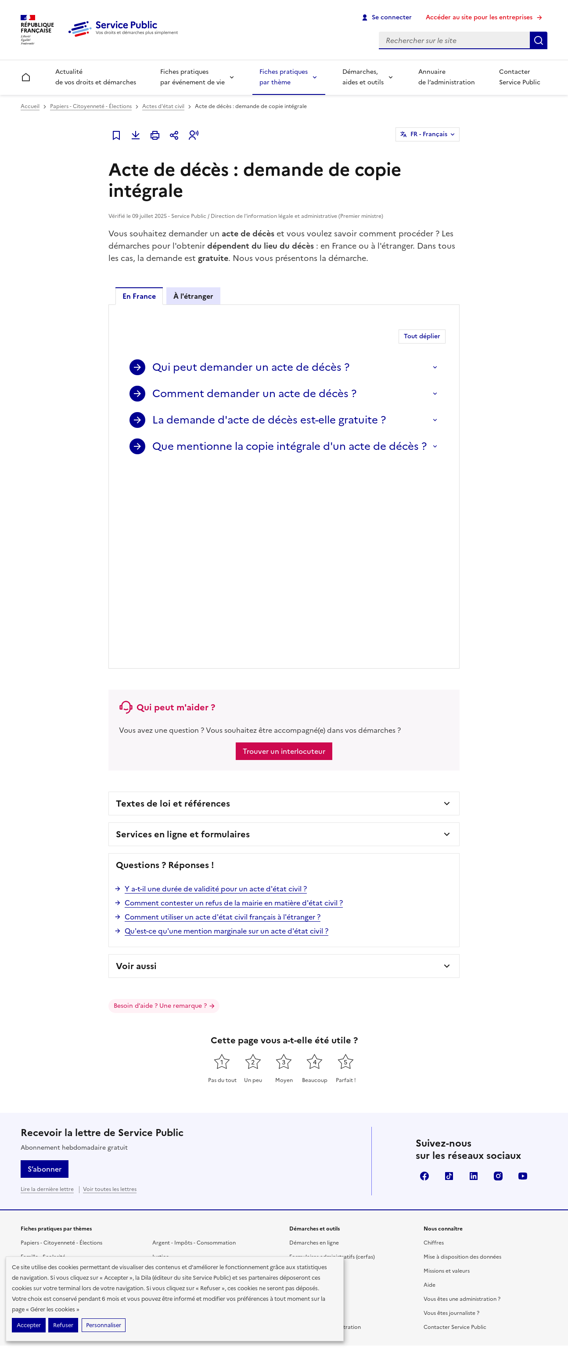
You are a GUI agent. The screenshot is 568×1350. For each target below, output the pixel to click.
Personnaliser (103, 1325)
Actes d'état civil (163, 106)
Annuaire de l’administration (446, 77)
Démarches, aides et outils (363, 77)
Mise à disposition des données (462, 1064)
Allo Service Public (312, 1120)
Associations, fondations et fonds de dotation (210, 1106)
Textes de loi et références (173, 610)
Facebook (424, 983)
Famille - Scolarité (43, 1064)
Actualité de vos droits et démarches (95, 77)
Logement (33, 1106)
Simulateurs (304, 1078)
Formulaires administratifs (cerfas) (332, 1064)
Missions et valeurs (447, 1078)
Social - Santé (38, 1078)
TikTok (449, 983)
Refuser (63, 1325)
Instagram (498, 983)
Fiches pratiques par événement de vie (192, 77)
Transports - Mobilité (47, 1120)
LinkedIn (473, 983)
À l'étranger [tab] (193, 296)
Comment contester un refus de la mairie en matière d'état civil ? (234, 709)
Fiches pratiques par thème (283, 77)
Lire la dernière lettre (47, 996)
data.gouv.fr (438, 1221)
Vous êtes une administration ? (462, 1106)
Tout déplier (422, 336)
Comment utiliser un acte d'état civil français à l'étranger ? (222, 723)
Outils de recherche (314, 1106)
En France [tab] (139, 296)
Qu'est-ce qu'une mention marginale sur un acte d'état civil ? (226, 737)
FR (428, 134)
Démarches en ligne (314, 1049)
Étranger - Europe (174, 1078)
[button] (193, 135)
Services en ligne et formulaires (183, 641)
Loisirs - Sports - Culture (182, 1092)
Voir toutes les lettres (110, 996)
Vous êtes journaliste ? (451, 1120)
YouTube (523, 983)
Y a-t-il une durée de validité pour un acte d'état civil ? (216, 695)
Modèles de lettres (312, 1092)
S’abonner (44, 975)
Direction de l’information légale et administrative (422, 1192)
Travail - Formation (44, 1092)
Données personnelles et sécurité (350, 1309)
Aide (429, 1092)
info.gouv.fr (384, 1221)
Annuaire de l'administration (325, 1134)
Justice (160, 1064)
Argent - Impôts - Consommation (194, 1049)
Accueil (30, 106)
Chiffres (434, 1049)
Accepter (29, 1325)
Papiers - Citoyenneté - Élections (91, 106)
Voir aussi (136, 772)
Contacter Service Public (519, 77)
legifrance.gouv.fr (320, 1221)
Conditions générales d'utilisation (445, 1309)
